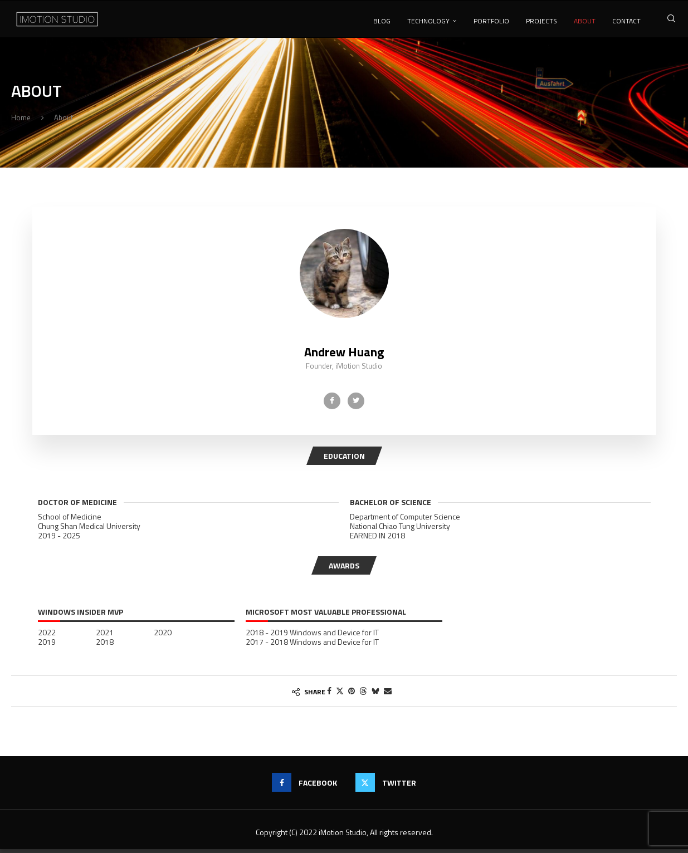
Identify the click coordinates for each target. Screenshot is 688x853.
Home (21, 121)
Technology (428, 21)
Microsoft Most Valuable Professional (326, 616)
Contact (626, 21)
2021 (105, 636)
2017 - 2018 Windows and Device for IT (312, 646)
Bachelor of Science (390, 506)
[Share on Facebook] (329, 694)
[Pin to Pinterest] (351, 694)
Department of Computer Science (405, 520)
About (585, 21)
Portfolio (491, 21)
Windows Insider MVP (80, 616)
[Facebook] (332, 404)
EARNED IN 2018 (377, 539)
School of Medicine (69, 520)
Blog (382, 21)
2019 (47, 646)
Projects (541, 21)
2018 (105, 646)
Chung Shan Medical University (89, 530)
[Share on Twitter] (340, 694)
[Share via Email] (388, 694)
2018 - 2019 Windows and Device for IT (312, 636)
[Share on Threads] (363, 694)
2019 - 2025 (59, 539)
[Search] (671, 21)
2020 (163, 636)
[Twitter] (356, 404)
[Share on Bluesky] (375, 694)
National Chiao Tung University (400, 530)
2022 (47, 636)
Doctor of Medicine (77, 506)
